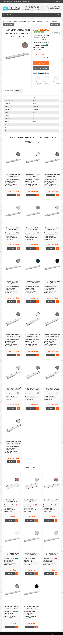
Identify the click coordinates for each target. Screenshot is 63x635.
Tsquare (15, 21)
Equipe (13, 505)
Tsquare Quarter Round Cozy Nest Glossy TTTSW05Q (13, 335)
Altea (11, 507)
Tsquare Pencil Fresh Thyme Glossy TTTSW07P (52, 175)
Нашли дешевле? (39, 32)
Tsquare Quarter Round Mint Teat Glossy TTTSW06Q (32, 388)
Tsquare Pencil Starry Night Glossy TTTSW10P (52, 282)
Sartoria (9, 21)
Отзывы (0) (18, 90)
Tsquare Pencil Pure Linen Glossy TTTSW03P (52, 228)
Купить (41, 63)
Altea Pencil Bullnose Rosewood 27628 (12, 500)
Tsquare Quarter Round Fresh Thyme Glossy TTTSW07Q (52, 335)
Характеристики (9, 90)
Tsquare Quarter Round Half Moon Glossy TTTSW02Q (13, 388)
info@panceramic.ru (31, 9)
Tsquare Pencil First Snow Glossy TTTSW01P (33, 175)
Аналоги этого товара (39, 54)
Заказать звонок (53, 8)
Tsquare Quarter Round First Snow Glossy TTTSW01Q (32, 335)
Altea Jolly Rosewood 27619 (51, 500)
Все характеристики (39, 52)
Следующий (54, 24)
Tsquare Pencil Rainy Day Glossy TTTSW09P (13, 282)
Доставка (9, 1)
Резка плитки (26, 1)
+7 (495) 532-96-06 (31, 7)
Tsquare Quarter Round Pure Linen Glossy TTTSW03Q (13, 442)
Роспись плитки (17, 1)
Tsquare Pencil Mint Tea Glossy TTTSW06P (32, 228)
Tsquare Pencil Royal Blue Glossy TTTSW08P (33, 282)
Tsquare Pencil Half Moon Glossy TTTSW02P (13, 228)
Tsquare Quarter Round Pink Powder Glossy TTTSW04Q (52, 388)
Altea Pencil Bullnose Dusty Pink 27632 (31, 500)
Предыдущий (8, 24)
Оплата (4, 1)
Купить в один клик (41, 68)
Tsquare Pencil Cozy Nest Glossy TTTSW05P (13, 175)
